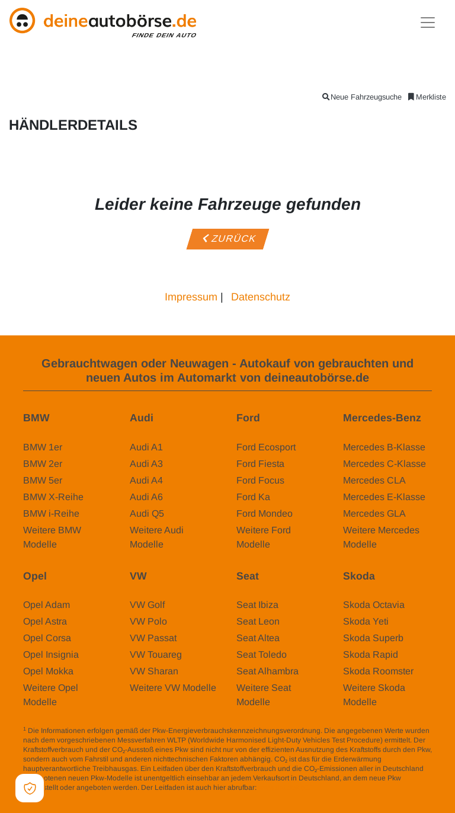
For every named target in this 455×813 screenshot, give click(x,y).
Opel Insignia (51, 654)
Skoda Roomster (378, 671)
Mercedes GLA (374, 513)
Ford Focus (260, 480)
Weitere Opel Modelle (50, 695)
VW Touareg (156, 654)
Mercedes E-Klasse (384, 497)
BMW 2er (42, 464)
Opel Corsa (47, 638)
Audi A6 (146, 497)
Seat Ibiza (257, 605)
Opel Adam (46, 605)
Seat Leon (258, 621)
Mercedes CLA (374, 480)
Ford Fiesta (260, 464)
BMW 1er (42, 447)
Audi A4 (146, 480)
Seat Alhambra (267, 671)
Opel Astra (45, 621)
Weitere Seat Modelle (263, 695)
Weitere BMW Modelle (52, 537)
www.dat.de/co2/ (284, 787)
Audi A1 (146, 447)
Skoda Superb (373, 638)
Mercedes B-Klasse (384, 447)
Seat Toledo (261, 654)
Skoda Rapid (370, 654)
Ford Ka (253, 497)
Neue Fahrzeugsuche (361, 96)
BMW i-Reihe (51, 513)
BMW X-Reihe (53, 497)
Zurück (227, 238)
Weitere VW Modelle (173, 688)
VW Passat (153, 638)
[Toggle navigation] (428, 23)
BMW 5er (42, 480)
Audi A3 (146, 464)
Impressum (191, 297)
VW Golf (147, 605)
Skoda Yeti (366, 621)
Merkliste (426, 96)
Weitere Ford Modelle (263, 537)
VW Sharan (154, 671)
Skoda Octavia (374, 605)
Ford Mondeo (264, 513)
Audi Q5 (147, 513)
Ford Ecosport (266, 447)
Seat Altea (258, 638)
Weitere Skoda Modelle (374, 695)
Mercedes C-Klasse (384, 464)
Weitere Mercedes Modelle (381, 537)
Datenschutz (260, 297)
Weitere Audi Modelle (157, 537)
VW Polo (148, 621)
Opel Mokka (48, 671)
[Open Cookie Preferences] (29, 788)
